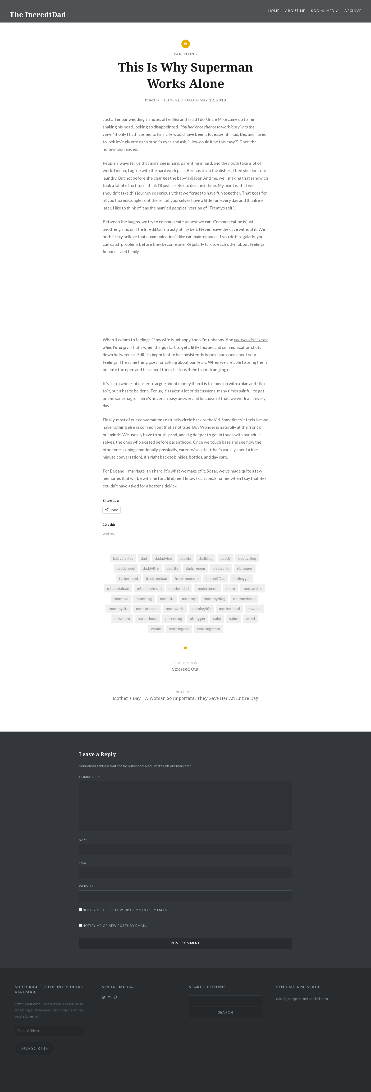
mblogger (241, 578)
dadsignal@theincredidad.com (302, 998)
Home (274, 11)
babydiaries (123, 558)
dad (144, 558)
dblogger (245, 568)
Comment (89, 777)
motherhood (229, 608)
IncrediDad (215, 578)
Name (84, 840)
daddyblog (247, 558)
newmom (122, 618)
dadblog (206, 558)
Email (84, 863)
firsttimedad (156, 578)
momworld (175, 608)
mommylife (118, 608)
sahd (217, 618)
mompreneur (147, 608)
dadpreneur (196, 568)
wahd (250, 618)
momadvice (252, 588)
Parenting (185, 54)
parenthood (147, 618)
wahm (156, 628)
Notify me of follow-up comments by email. (126, 910)
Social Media (325, 11)
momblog (143, 598)
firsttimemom (187, 578)
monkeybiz (201, 608)
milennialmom (149, 588)
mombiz (121, 598)
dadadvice (163, 558)
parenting (173, 618)
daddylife (151, 568)
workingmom (208, 628)
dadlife (172, 568)
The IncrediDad (37, 14)
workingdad (179, 628)
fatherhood (128, 578)
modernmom (208, 588)
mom (230, 588)
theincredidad (177, 100)
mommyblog (214, 598)
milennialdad (118, 588)
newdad (254, 608)
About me (295, 11)
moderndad (179, 588)
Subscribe (35, 1048)
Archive (353, 11)
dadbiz (185, 558)
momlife (167, 598)
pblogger (198, 618)
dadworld (221, 568)
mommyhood (244, 598)
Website (86, 886)
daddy (225, 558)
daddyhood (125, 568)
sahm (233, 618)
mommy (189, 598)
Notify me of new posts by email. (115, 926)
